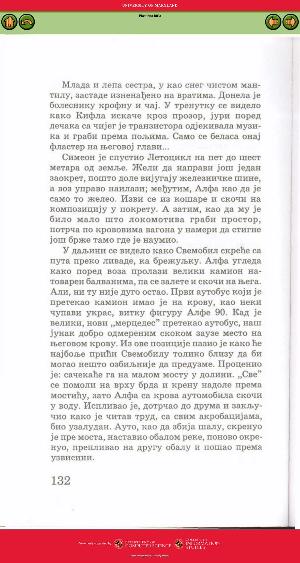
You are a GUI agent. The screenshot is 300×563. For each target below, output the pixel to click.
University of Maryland (150, 5)
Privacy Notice (161, 555)
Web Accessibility (141, 555)
